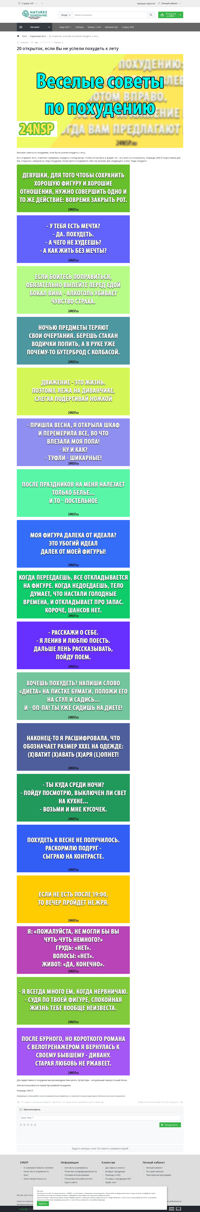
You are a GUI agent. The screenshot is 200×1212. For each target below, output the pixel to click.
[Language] (28, 3)
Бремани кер (111, 27)
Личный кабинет (154, 1167)
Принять (43, 1203)
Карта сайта (71, 1182)
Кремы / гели (94, 27)
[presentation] (41, 1135)
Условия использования (77, 1175)
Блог (26, 1175)
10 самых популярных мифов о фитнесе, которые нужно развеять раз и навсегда (60, 1102)
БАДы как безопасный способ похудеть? (160, 1102)
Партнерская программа (158, 1175)
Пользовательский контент (79, 1178)
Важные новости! (146, 3)
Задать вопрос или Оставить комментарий (100, 1148)
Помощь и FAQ (112, 1175)
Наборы (80, 27)
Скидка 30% (128, 27)
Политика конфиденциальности (81, 1171)
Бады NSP (65, 27)
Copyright (23, 1209)
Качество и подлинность (36, 1171)
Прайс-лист (111, 1182)
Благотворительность (35, 1178)
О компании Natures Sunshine (38, 1167)
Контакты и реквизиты (76, 1167)
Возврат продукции (115, 1171)
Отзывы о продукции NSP (118, 1178)
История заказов (155, 1171)
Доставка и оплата (115, 1167)
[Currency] (42, 3)
